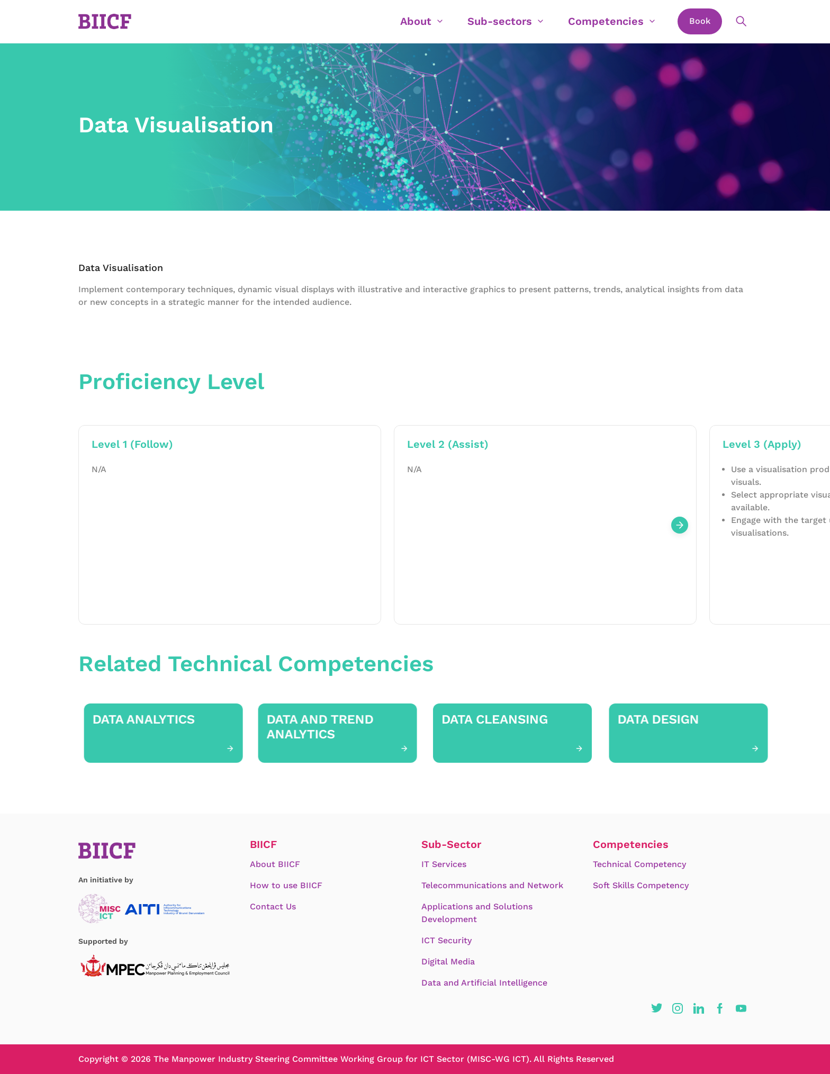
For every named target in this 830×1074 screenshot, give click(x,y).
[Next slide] (679, 525)
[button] (656, 1008)
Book (699, 21)
